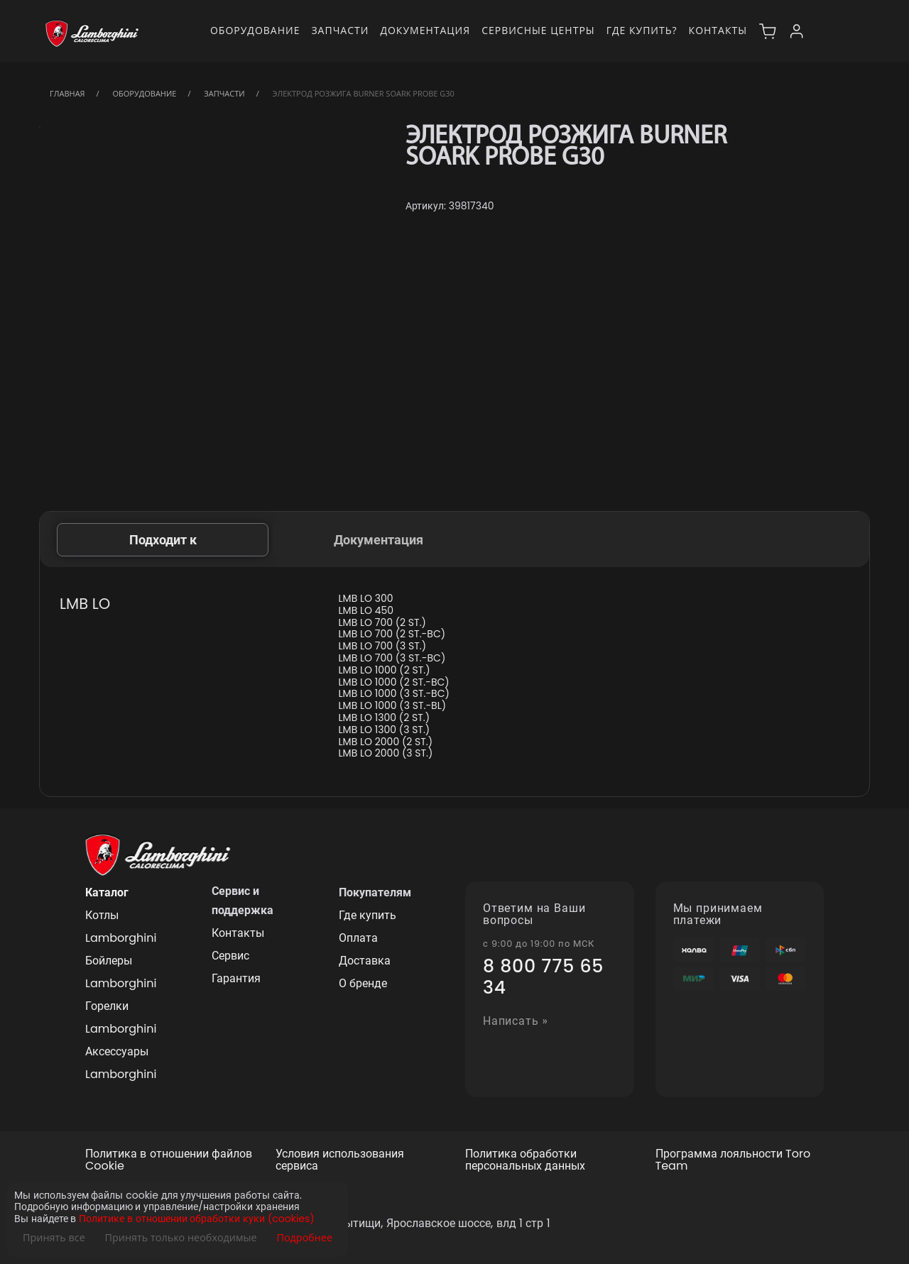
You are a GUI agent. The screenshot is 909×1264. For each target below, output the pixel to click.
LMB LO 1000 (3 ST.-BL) (393, 706)
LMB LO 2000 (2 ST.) (386, 742)
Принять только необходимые (181, 1237)
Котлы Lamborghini (120, 926)
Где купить (367, 915)
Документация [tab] (378, 539)
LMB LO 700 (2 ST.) (382, 623)
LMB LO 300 (366, 599)
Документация (425, 30)
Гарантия (236, 978)
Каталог (107, 892)
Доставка (365, 960)
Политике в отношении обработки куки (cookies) (196, 1219)
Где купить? (641, 30)
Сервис (230, 955)
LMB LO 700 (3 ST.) (383, 646)
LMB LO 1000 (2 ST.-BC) (394, 682)
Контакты (718, 30)
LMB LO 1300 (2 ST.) (384, 718)
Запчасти (340, 30)
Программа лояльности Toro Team (733, 1160)
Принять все (54, 1237)
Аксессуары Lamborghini (120, 1062)
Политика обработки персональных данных (525, 1160)
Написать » (515, 1022)
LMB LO (85, 603)
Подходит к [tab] (163, 539)
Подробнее (304, 1237)
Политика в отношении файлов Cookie (168, 1160)
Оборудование (255, 30)
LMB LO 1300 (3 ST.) (384, 730)
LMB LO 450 (366, 611)
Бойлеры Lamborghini (120, 971)
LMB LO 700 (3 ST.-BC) (392, 658)
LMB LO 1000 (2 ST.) (384, 670)
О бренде (363, 983)
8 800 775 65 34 (543, 977)
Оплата (358, 938)
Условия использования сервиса (340, 1160)
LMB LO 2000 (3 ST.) (386, 753)
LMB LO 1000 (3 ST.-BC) (394, 694)
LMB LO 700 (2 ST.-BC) (392, 634)
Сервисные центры (538, 30)
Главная (67, 93)
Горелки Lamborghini (120, 1017)
